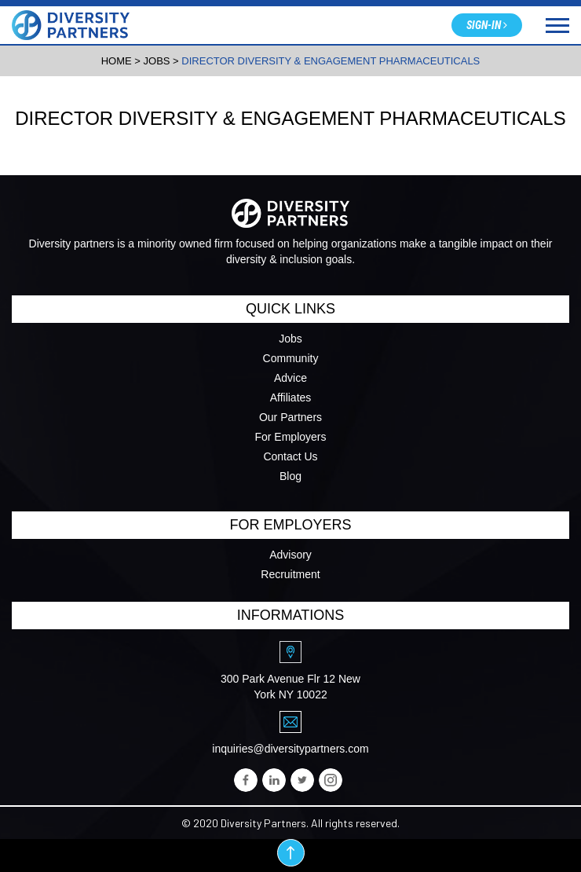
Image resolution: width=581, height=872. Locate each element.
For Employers (290, 437)
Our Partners (290, 417)
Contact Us (290, 456)
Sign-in (486, 25)
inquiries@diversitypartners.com (290, 748)
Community (291, 358)
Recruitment (290, 574)
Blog (290, 476)
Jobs (290, 338)
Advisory (290, 554)
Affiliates (291, 397)
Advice (290, 378)
